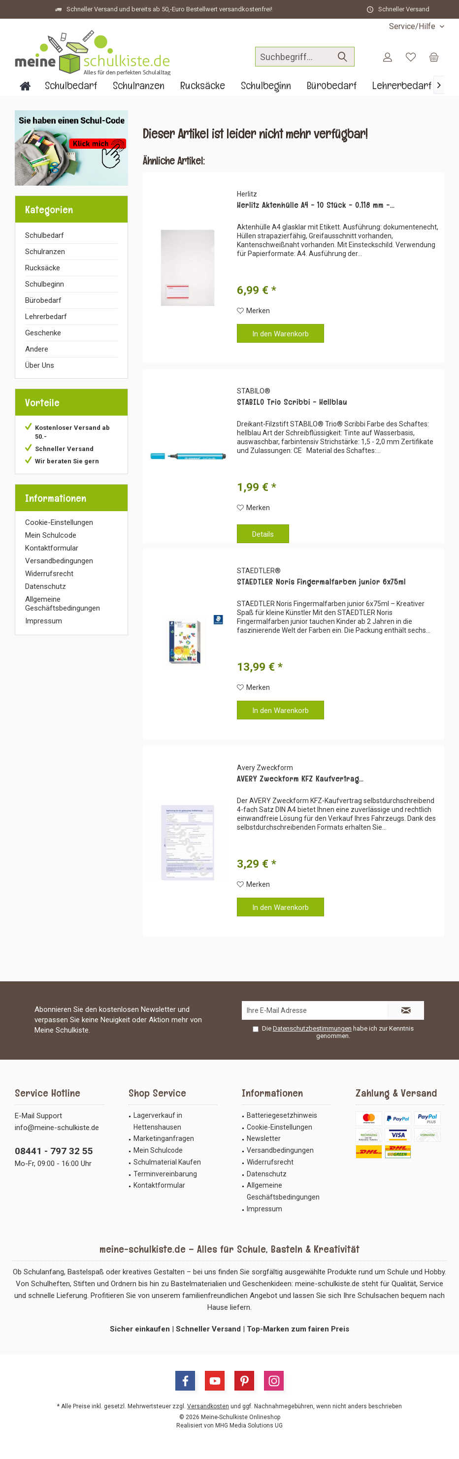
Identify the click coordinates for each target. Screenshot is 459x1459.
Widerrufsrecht (49, 573)
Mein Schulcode (50, 535)
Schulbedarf (44, 235)
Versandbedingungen (59, 560)
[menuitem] (413, 26)
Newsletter (264, 1138)
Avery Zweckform (265, 768)
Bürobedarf (43, 300)
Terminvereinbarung (165, 1174)
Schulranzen (45, 251)
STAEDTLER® (259, 571)
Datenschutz (45, 586)
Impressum (43, 620)
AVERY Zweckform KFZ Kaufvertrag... (300, 779)
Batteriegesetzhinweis (282, 1115)
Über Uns (39, 365)
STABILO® (253, 391)
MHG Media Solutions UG (249, 1425)
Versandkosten (208, 1406)
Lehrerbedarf (46, 316)
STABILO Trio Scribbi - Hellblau (292, 402)
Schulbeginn (44, 284)
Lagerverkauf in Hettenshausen (157, 1121)
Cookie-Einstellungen (59, 522)
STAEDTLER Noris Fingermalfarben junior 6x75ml (321, 582)
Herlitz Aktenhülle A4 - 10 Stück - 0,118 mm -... (315, 205)
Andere (36, 349)
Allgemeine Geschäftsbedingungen (62, 604)
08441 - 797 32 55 (54, 1151)
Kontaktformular (51, 548)
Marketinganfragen (163, 1138)
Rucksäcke (42, 267)
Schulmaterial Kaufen (167, 1162)
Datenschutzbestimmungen (312, 1028)
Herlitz (247, 194)
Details (263, 534)
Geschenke (43, 332)
